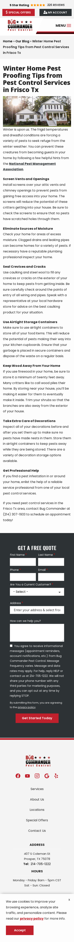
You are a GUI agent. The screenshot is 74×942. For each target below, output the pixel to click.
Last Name (45, 555)
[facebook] (18, 775)
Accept (20, 930)
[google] (46, 775)
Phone (14, 570)
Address (15, 603)
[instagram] (37, 775)
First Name (17, 555)
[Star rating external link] (37, 5)
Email (42, 570)
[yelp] (56, 775)
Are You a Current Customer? (30, 584)
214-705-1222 (41, 864)
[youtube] (27, 775)
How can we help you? (25, 621)
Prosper (29, 859)
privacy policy (27, 707)
